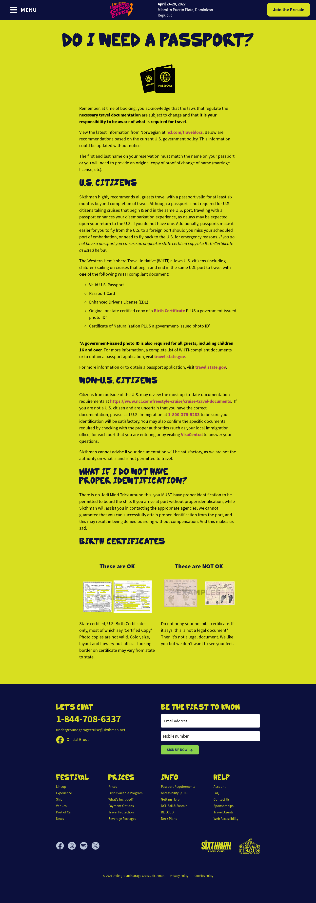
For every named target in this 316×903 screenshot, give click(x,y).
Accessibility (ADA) (174, 793)
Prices (112, 786)
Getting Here (170, 799)
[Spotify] (86, 846)
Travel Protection (121, 812)
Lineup (61, 786)
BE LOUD (167, 812)
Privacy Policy (179, 876)
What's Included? (121, 799)
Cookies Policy (204, 876)
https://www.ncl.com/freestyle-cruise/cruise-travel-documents (170, 401)
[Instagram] (74, 846)
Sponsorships (224, 806)
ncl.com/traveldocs (184, 132)
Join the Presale (288, 10)
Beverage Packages (122, 818)
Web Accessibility (226, 818)
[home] (158, 10)
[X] (95, 846)
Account (220, 786)
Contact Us (222, 799)
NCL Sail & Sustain (174, 806)
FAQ (216, 793)
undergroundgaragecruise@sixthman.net (90, 730)
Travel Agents (224, 812)
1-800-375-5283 (184, 415)
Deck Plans (169, 818)
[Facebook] (62, 846)
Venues (61, 806)
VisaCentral (192, 435)
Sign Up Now (180, 749)
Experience (64, 793)
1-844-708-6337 (88, 719)
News (60, 818)
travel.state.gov (169, 357)
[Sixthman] (216, 846)
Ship (59, 799)
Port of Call (64, 812)
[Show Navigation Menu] (23, 10)
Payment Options (121, 806)
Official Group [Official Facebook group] (73, 739)
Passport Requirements (178, 786)
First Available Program (125, 793)
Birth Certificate (169, 311)
